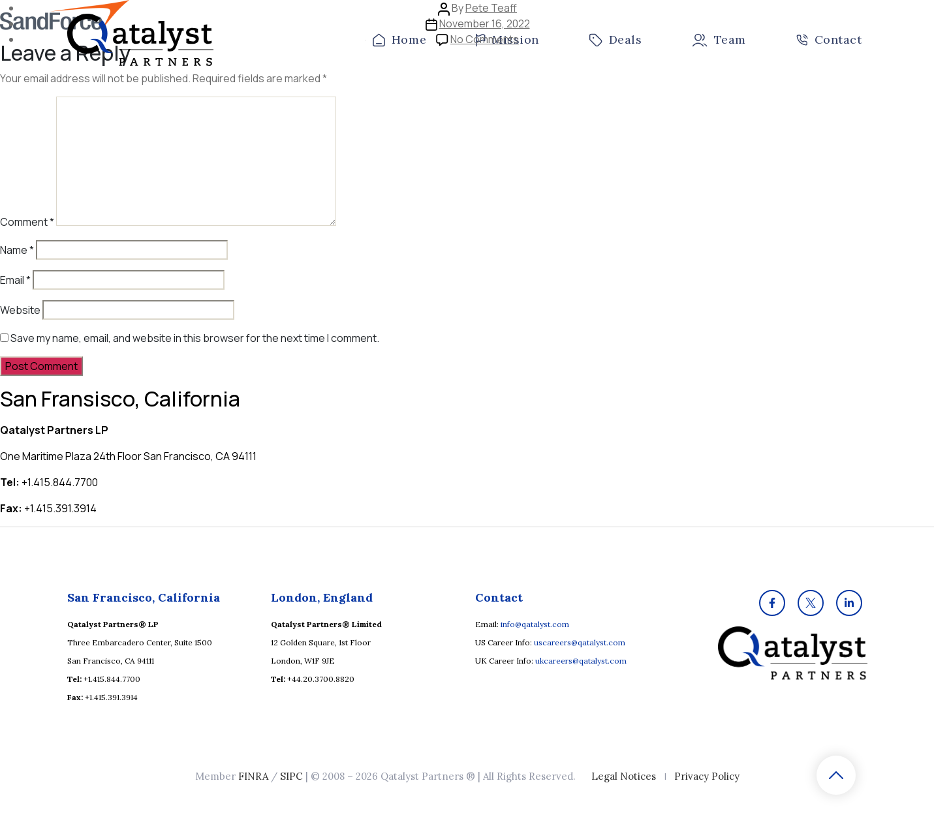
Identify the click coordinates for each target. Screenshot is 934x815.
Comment (27, 222)
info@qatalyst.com (535, 624)
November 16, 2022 (484, 23)
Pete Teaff (491, 8)
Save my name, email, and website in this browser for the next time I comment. (194, 338)
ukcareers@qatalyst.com (581, 661)
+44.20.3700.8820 (320, 679)
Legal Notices (623, 776)
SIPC (291, 776)
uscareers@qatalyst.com (579, 642)
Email (15, 280)
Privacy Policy (706, 776)
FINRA (253, 776)
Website (20, 310)
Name (17, 250)
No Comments (484, 39)
